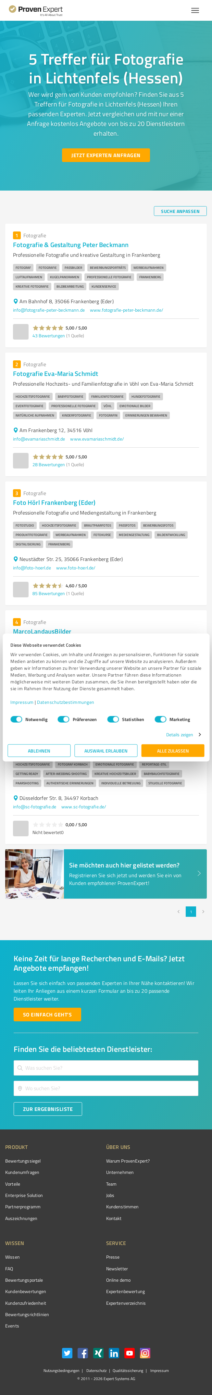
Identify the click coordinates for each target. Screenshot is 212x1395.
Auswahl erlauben (106, 751)
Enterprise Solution (24, 1195)
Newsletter (117, 1268)
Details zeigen (179, 734)
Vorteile (12, 1184)
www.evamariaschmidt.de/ (97, 439)
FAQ (9, 1268)
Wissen (12, 1257)
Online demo (118, 1280)
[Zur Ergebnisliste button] (48, 1109)
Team (111, 1184)
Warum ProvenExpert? (128, 1161)
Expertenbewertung (125, 1291)
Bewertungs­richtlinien (27, 1314)
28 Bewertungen (48, 464)
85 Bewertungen (48, 593)
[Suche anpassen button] (180, 211)
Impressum (22, 702)
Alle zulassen (173, 751)
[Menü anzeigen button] (195, 10)
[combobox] (106, 1068)
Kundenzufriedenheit (25, 1303)
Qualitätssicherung (128, 1370)
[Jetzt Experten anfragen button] (106, 155)
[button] (48, 328)
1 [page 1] (191, 911)
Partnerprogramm (23, 1206)
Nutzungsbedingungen (61, 1370)
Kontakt (114, 1218)
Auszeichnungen (21, 1218)
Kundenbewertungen (25, 1291)
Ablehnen (39, 751)
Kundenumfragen (22, 1172)
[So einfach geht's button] (47, 1014)
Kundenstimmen (122, 1206)
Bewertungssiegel (23, 1161)
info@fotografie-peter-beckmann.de (49, 310)
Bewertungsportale (24, 1280)
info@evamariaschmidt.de (39, 439)
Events (12, 1326)
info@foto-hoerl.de (32, 568)
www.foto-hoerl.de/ (76, 568)
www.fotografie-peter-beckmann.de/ (126, 310)
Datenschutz (95, 1370)
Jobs (110, 1195)
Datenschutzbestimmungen (65, 702)
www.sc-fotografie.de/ (83, 806)
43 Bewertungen (48, 335)
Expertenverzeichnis (126, 1303)
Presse (113, 1257)
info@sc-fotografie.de (34, 806)
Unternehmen (120, 1172)
